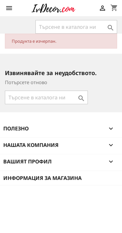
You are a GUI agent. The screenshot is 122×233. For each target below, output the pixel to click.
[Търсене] (76, 27)
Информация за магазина (42, 178)
